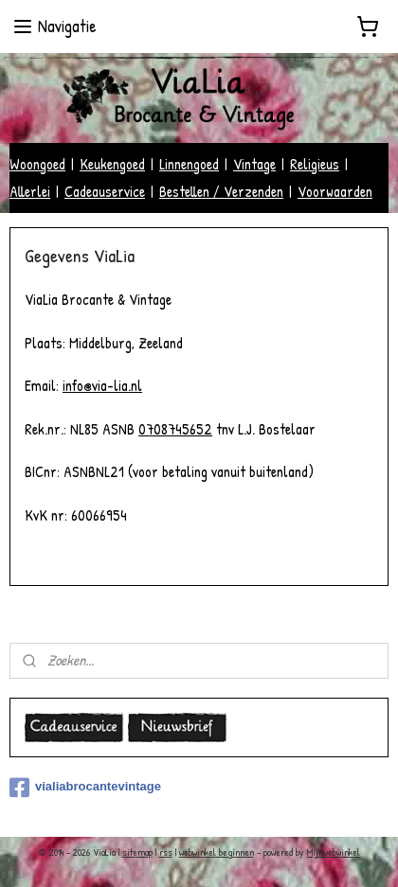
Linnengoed (189, 163)
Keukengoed (112, 163)
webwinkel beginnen (216, 852)
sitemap (137, 852)
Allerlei (29, 191)
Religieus (314, 163)
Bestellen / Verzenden (221, 191)
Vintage (254, 163)
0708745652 (175, 428)
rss (165, 852)
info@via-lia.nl (102, 385)
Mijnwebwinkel (333, 852)
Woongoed (37, 163)
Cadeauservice (104, 191)
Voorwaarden (335, 191)
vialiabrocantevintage (85, 787)
